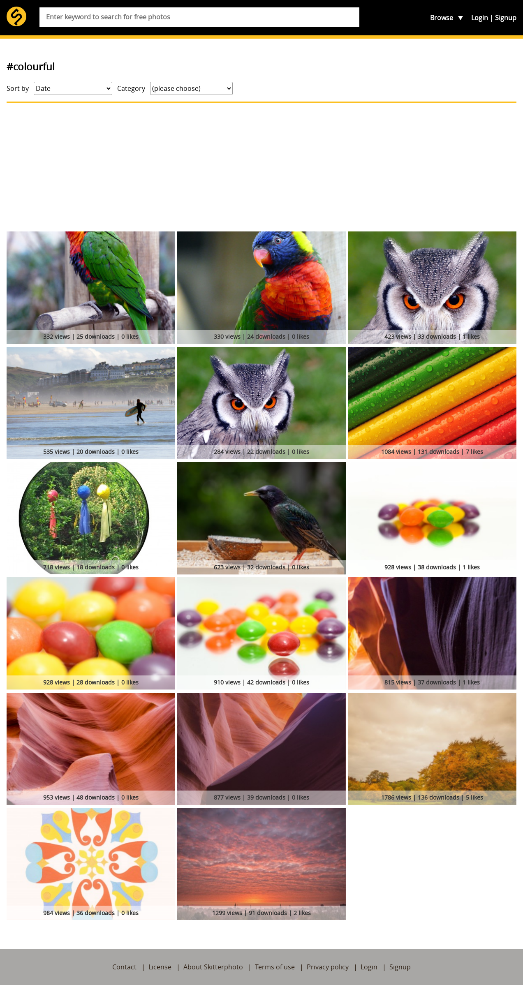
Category (131, 88)
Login (479, 17)
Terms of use (275, 966)
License (159, 966)
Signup (505, 17)
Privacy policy (328, 966)
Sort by (18, 88)
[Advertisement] (261, 167)
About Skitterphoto (213, 966)
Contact (124, 966)
